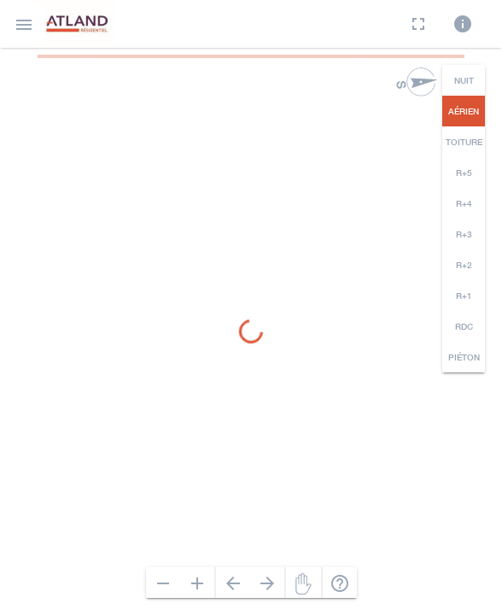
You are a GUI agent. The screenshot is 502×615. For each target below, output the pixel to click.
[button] (23, 23)
